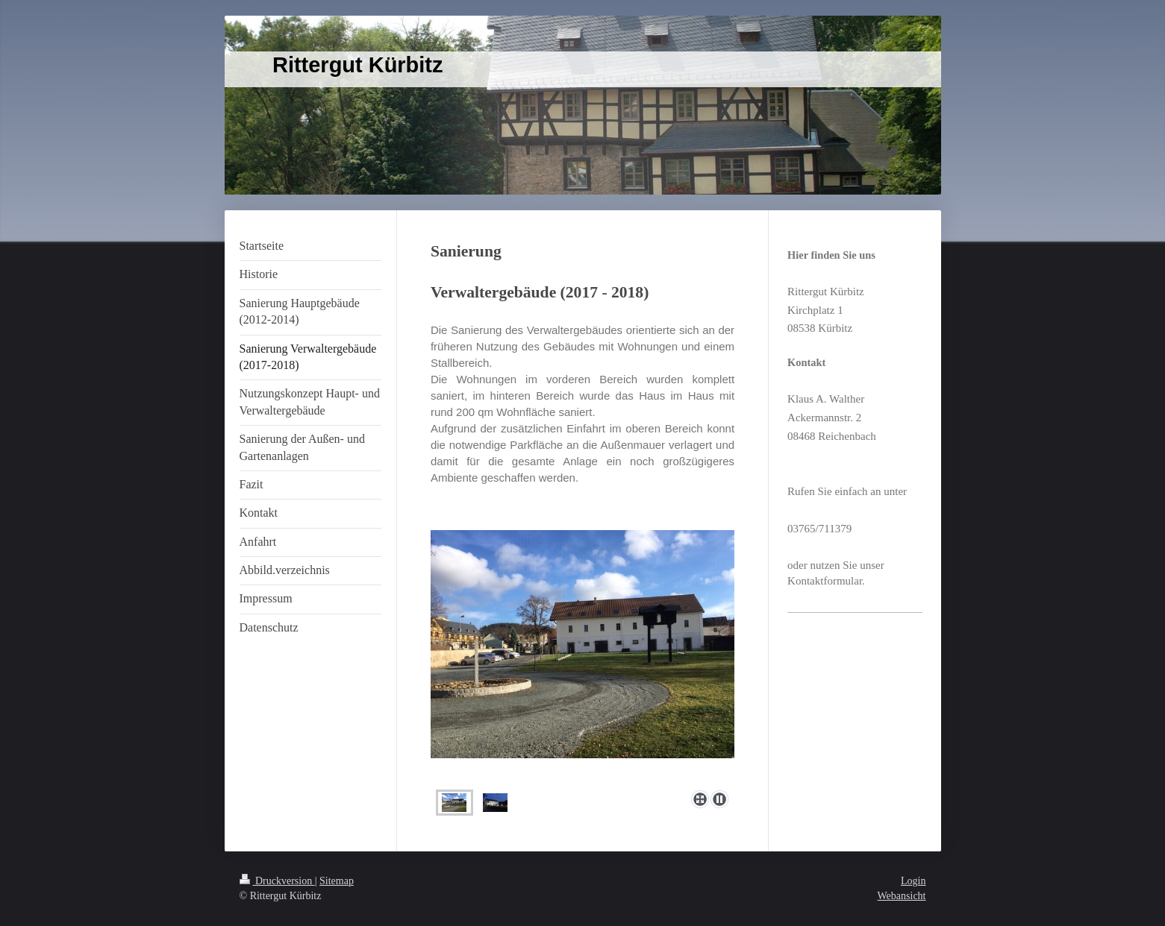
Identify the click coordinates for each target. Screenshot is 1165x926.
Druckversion (277, 880)
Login (913, 880)
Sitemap (336, 880)
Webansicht (902, 895)
